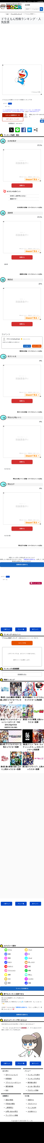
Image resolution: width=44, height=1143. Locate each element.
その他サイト (32, 1111)
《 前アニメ (6, 629)
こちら (26, 111)
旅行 (28, 966)
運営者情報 (9, 1086)
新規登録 (23, 1028)
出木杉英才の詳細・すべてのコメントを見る (29, 207)
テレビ (28, 958)
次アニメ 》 (35, 629)
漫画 (7, 954)
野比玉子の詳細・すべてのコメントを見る (30, 545)
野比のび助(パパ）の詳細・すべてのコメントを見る (27, 479)
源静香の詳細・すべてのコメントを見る (31, 274)
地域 (28, 983)
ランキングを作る (34, 1078)
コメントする (22, 643)
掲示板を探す (32, 1082)
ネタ (7, 979)
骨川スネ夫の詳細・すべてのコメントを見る (29, 412)
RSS (7, 1090)
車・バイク (30, 962)
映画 (7, 958)
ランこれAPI (32, 1107)
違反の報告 (9, 1100)
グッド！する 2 (36, 583)
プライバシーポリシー (13, 1082)
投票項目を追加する (22, 1014)
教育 (7, 983)
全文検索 (27, 5)
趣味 (28, 970)
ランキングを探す (34, 1075)
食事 (7, 974)
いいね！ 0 (27, 346)
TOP (7, 14)
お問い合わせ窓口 (12, 1111)
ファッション (10, 970)
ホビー (8, 962)
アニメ (10, 103)
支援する (31, 1100)
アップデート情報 (12, 1115)
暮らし (28, 974)
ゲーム (8, 949)
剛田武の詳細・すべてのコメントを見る (31, 351)
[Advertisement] (18, 45)
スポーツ (8, 966)
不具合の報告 (10, 1104)
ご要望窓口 (9, 1107)
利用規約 (9, 1078)
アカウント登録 (33, 1090)
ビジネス (29, 979)
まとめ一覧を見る (34, 1086)
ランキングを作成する (22, 988)
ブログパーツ (32, 1104)
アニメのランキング (16, 14)
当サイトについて (12, 1075)
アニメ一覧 (21, 629)
